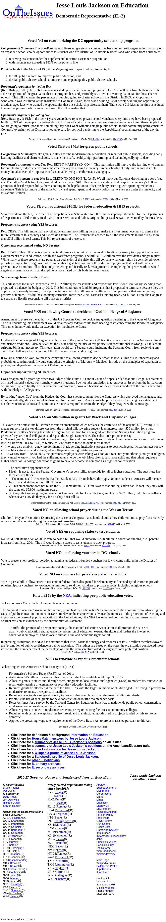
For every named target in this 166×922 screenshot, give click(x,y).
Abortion (101, 784)
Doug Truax (9, 796)
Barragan (16, 829)
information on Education (89, 735)
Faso (60, 850)
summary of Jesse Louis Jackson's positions (68, 742)
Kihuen (14, 878)
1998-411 (111, 567)
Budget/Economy (106, 787)
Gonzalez (16, 890)
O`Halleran (15, 817)
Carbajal (16, 826)
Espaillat (16, 884)
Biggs (59, 792)
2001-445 (110, 524)
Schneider (15, 857)
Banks (58, 817)
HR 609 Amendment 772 (88, 503)
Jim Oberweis (11, 799)
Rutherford (62, 810)
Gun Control (104, 823)
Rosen (13, 875)
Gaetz (58, 795)
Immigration (103, 832)
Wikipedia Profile (106, 863)
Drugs (100, 799)
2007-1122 (120, 305)
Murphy (13, 841)
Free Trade (103, 817)
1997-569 (107, 588)
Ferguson (61, 814)
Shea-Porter (17, 869)
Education (102, 802)
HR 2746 (86, 588)
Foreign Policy (105, 814)
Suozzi (13, 881)
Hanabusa (14, 853)
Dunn (58, 799)
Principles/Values (106, 841)
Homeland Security (108, 829)
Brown (13, 863)
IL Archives (103, 872)
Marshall (61, 824)
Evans (13, 887)
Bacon (59, 846)
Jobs (99, 838)
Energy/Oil (103, 805)
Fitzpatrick (62, 857)
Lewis (60, 839)
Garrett (59, 871)
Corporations (104, 793)
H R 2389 (91, 410)
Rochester (15, 835)
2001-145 (106, 545)
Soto (11, 844)
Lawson (13, 838)
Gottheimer (15, 872)
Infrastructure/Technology (111, 835)
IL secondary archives (48, 767)
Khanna (15, 820)
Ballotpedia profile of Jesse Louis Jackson (66, 756)
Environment (104, 808)
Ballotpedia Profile (107, 866)
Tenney (61, 853)
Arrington (63, 864)
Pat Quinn (9, 790)
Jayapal (14, 896)
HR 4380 (90, 567)
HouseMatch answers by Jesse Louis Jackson (66, 738)
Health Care (103, 826)
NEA (67, 595)
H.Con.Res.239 (86, 524)
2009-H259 (108, 199)
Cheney (61, 879)
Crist (13, 850)
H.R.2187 (85, 199)
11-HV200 (117, 139)
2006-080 (116, 503)
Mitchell (62, 835)
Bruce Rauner (11, 787)
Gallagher (61, 875)
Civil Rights (103, 790)
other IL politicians (46, 760)
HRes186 (95, 139)
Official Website (106, 887)
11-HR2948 (86, 727)
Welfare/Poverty (106, 853)
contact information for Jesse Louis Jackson (65, 749)
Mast (59, 803)
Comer (59, 828)
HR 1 (86, 545)
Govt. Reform (104, 820)
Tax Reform (103, 847)
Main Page (103, 860)
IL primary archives (46, 763)
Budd (60, 842)
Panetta (15, 823)
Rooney (61, 806)
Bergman (61, 832)
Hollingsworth (63, 821)
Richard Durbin (11, 802)
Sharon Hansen (12, 805)
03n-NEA (85, 652)
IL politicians (104, 869)
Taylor (59, 868)
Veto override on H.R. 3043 (90, 305)
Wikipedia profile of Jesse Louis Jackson (65, 753)
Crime (100, 796)
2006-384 (113, 410)
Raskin (14, 866)
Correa (15, 832)
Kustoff (60, 861)
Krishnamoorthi (17, 860)
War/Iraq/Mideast (106, 850)
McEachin (15, 893)
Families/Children (107, 811)
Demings (16, 847)
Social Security (105, 844)
